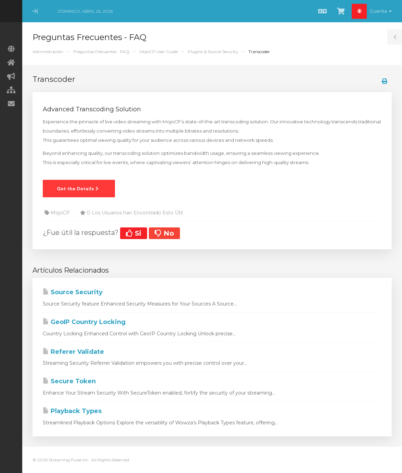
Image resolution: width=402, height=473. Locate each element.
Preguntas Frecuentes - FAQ (101, 51)
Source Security (73, 292)
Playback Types (72, 411)
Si (133, 233)
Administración (48, 51)
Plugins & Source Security (213, 51)
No (164, 233)
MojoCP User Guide (159, 51)
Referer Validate (73, 352)
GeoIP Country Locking (84, 322)
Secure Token (69, 381)
